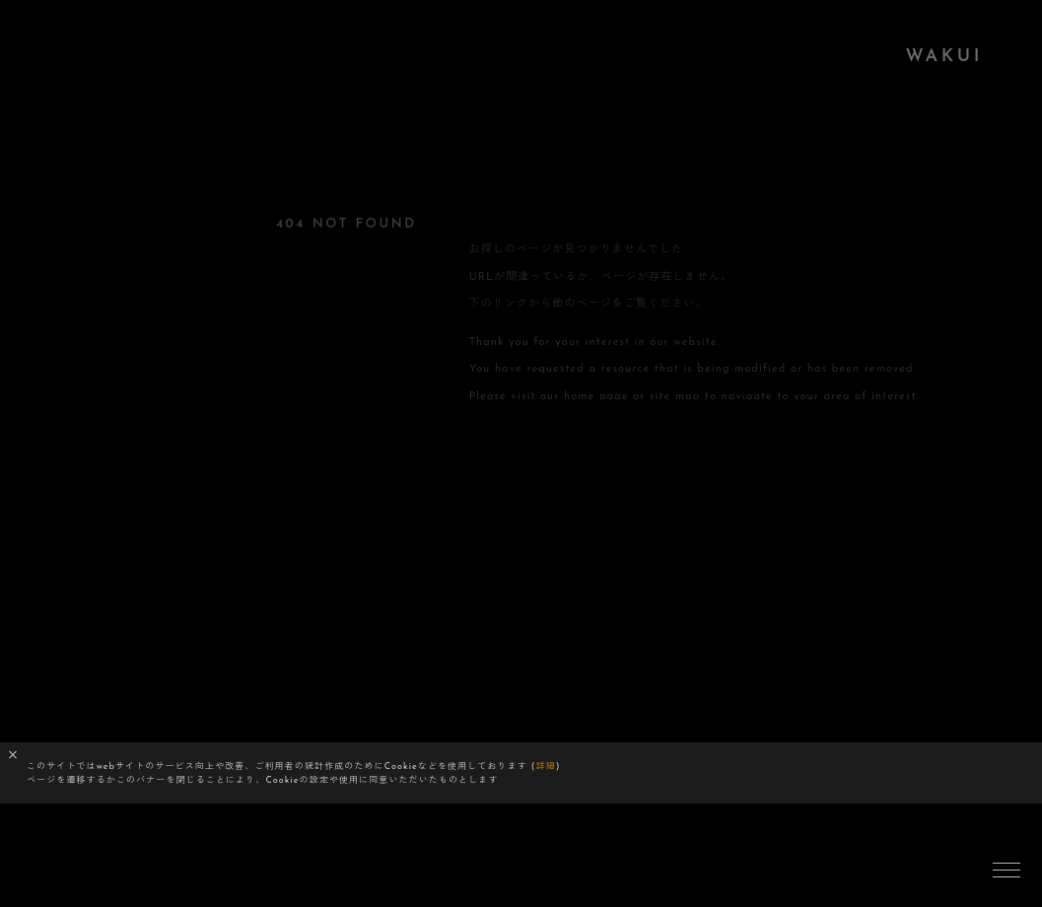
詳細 (546, 766)
